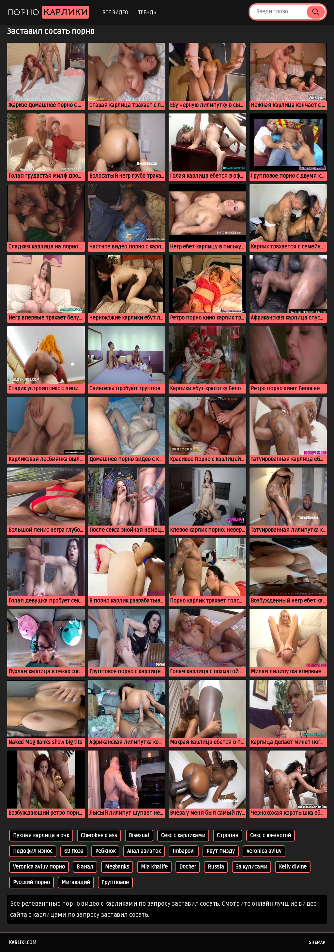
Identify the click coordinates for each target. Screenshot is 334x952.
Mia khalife (154, 867)
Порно (48, 12)
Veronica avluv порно (39, 867)
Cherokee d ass (99, 835)
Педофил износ (33, 851)
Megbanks (117, 867)
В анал (85, 867)
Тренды (148, 12)
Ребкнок (105, 851)
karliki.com (23, 942)
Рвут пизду (220, 851)
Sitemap (317, 942)
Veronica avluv (264, 851)
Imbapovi (184, 851)
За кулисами (251, 867)
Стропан (227, 835)
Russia (216, 867)
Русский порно (31, 882)
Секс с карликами (183, 835)
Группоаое (115, 882)
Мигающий (76, 882)
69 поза (74, 851)
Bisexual (139, 835)
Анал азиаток (144, 851)
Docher (187, 867)
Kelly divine (293, 867)
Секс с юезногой (270, 835)
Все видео (115, 12)
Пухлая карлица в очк (41, 835)
